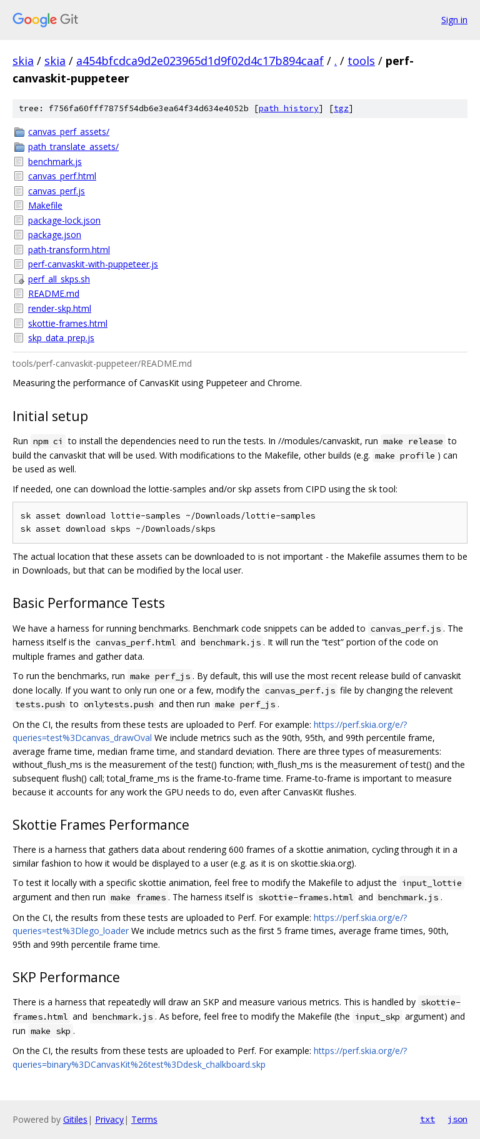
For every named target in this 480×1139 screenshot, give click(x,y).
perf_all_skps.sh (59, 279)
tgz (341, 108)
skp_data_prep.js (61, 338)
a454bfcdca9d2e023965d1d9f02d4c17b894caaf (200, 60)
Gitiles (75, 1119)
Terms (144, 1119)
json (458, 1119)
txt (427, 1119)
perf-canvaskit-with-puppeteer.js (93, 264)
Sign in (454, 20)
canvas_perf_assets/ (68, 131)
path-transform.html (69, 250)
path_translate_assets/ (73, 146)
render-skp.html (59, 308)
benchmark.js (55, 161)
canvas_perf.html (62, 176)
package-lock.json (64, 220)
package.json (54, 235)
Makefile (45, 205)
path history (289, 108)
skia (23, 60)
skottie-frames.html (68, 323)
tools (361, 60)
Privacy (109, 1119)
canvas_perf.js (56, 191)
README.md (53, 293)
